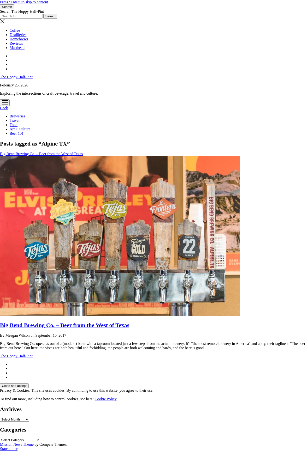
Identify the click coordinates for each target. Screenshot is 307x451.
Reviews (16, 43)
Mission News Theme (17, 444)
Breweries (17, 116)
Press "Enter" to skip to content (24, 2)
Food (14, 125)
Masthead (17, 48)
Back (4, 108)
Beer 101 (17, 133)
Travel (14, 120)
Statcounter (9, 449)
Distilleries (18, 35)
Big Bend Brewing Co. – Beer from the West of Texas (64, 325)
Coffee (15, 30)
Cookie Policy (106, 399)
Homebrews (19, 39)
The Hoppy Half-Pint (16, 77)
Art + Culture (20, 129)
